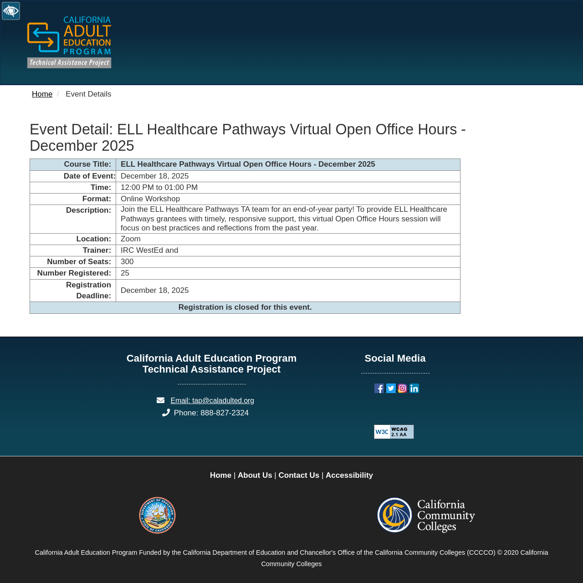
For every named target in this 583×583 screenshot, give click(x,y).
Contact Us (298, 475)
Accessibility (349, 475)
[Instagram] (403, 388)
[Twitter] (392, 388)
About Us (255, 475)
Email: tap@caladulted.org (212, 400)
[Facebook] (380, 388)
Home (42, 94)
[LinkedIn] (414, 388)
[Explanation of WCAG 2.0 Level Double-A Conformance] (389, 431)
